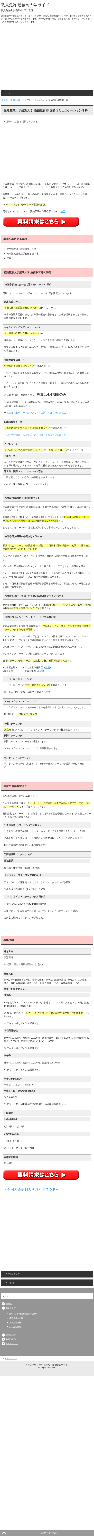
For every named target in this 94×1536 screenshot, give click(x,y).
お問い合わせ (12, 1339)
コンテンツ (11, 1308)
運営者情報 (11, 1335)
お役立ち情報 (15, 1327)
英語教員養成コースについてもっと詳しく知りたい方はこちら (39, 412)
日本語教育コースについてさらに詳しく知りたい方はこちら (37, 435)
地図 (63, 211)
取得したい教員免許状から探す (23, 1314)
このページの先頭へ (49, 1533)
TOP (16, 100)
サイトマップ (12, 1343)
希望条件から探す (17, 1318)
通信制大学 (39, 100)
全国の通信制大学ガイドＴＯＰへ (33, 1189)
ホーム (9, 1304)
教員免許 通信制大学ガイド (25, 5)
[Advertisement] (30, 58)
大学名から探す (16, 1322)
